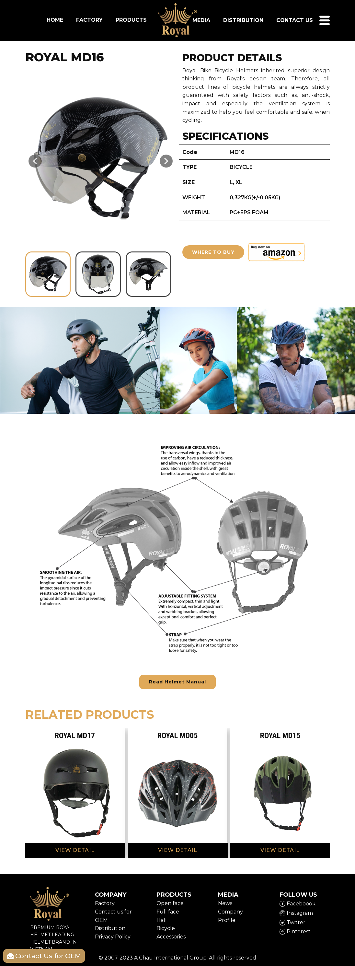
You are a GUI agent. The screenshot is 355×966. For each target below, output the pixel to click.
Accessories (171, 937)
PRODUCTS (131, 20)
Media (201, 20)
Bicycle (165, 928)
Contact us (294, 20)
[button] (35, 161)
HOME (55, 20)
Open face (170, 903)
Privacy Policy (113, 937)
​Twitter (292, 922)
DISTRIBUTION (243, 20)
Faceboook (297, 904)
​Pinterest (295, 931)
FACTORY (89, 20)
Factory (105, 903)
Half (161, 920)
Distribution (110, 928)
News (225, 903)
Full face (167, 912)
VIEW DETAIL (75, 850)
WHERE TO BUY (213, 252)
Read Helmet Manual (177, 682)
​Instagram (296, 913)
